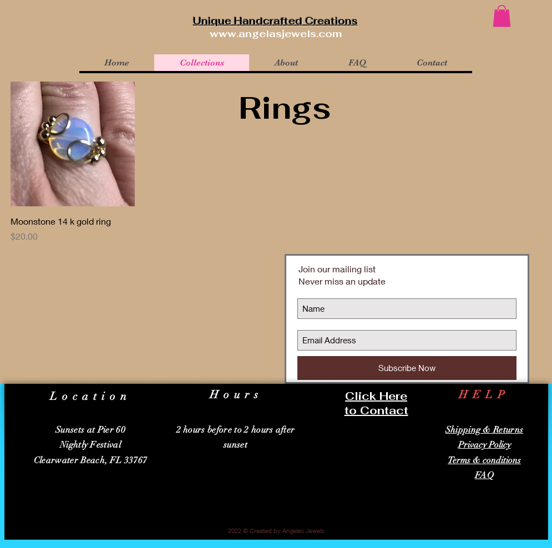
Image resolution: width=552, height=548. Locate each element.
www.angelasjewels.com (276, 33)
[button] (502, 16)
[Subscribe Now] (406, 368)
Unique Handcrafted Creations (275, 20)
